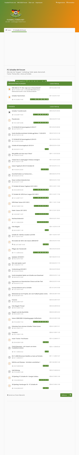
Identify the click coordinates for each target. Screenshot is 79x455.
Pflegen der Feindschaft (19, 249)
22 (42, 197)
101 (38, 99)
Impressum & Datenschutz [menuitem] (35, 442)
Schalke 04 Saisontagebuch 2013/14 (23, 145)
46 (42, 114)
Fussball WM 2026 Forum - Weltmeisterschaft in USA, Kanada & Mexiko (26, 90)
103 (44, 99)
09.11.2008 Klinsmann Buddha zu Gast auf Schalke (27, 356)
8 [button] (42, 81)
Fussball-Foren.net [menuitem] (10, 2)
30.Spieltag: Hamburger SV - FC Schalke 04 (24, 384)
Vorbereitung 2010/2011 (19, 269)
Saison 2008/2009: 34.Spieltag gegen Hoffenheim (26, 318)
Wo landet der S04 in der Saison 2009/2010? (25, 241)
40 (38, 189)
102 (41, 99)
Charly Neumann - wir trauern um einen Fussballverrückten (24, 347)
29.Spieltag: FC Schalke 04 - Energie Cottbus (25, 376)
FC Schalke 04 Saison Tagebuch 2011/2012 (24, 186)
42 (42, 189)
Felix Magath (16, 226)
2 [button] (29, 81)
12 (45, 122)
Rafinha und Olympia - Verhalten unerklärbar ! (26, 362)
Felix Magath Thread (18, 306)
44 (38, 114)
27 (47, 252)
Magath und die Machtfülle (20, 312)
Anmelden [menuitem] (71, 2)
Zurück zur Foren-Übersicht (17, 395)
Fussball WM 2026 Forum (15, 442)
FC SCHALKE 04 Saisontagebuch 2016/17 (24, 127)
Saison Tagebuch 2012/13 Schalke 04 (23, 166)
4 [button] (34, 81)
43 (45, 189)
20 (38, 197)
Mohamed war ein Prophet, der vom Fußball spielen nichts (30, 294)
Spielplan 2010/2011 (18, 257)
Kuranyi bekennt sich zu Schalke (22, 287)
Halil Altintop (16, 370)
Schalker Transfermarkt (19, 111)
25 (42, 252)
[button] (45, 81)
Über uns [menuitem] (31, 2)
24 (47, 197)
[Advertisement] (39, 49)
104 (47, 99)
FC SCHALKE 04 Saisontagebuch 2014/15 (24, 139)
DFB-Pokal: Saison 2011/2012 (20, 202)
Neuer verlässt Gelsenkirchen (21, 180)
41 (40, 189)
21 (40, 197)
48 (47, 114)
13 (47, 122)
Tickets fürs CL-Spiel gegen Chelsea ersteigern (26, 160)
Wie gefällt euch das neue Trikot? (22, 153)
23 (45, 197)
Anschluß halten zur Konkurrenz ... (22, 174)
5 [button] (37, 81)
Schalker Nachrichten (18, 96)
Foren (9, 30)
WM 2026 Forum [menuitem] (22, 2)
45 (40, 114)
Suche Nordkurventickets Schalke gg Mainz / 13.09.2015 (29, 133)
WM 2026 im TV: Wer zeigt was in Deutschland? (26, 88)
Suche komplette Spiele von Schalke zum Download (27, 275)
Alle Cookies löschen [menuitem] (51, 442)
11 (42, 122)
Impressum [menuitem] (39, 2)
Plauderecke (16, 119)
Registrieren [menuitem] (61, 2)
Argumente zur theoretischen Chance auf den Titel (27, 281)
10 (40, 122)
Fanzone (14, 300)
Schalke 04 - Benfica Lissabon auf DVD (23, 235)
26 (45, 252)
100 (35, 99)
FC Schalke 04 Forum (19, 30)
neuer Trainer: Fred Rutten (20, 338)
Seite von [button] (19, 81)
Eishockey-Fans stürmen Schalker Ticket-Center (26, 326)
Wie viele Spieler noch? (19, 263)
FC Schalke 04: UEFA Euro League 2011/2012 (25, 194)
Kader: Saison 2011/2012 (19, 210)
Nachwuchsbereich (18, 218)
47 (45, 114)
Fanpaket (15, 332)
